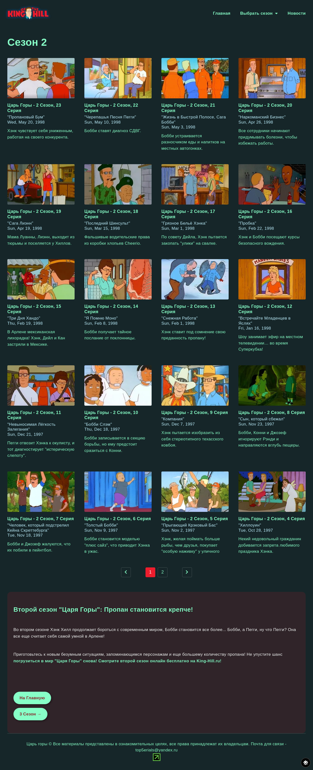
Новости (297, 13)
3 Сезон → (30, 714)
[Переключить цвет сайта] (306, 763)
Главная (222, 13)
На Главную (32, 698)
